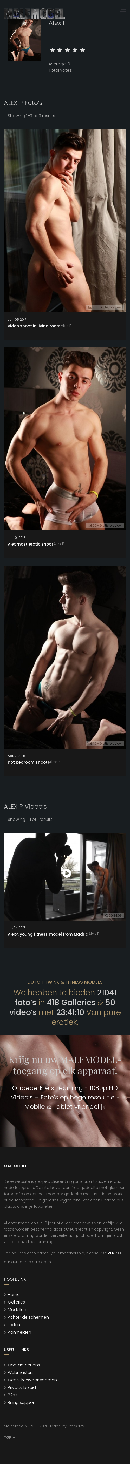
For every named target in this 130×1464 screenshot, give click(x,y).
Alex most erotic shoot (30, 544)
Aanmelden (19, 1332)
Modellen (17, 1310)
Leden (14, 1325)
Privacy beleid (22, 1388)
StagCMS (76, 1426)
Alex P (66, 326)
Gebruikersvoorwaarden (32, 1380)
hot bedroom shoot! (28, 762)
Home (14, 1295)
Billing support (22, 1403)
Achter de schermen (28, 1317)
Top (10, 1437)
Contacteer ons (24, 1365)
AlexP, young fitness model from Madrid (48, 934)
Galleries (16, 1302)
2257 (12, 1395)
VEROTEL (115, 1253)
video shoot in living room (34, 326)
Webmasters (21, 1372)
